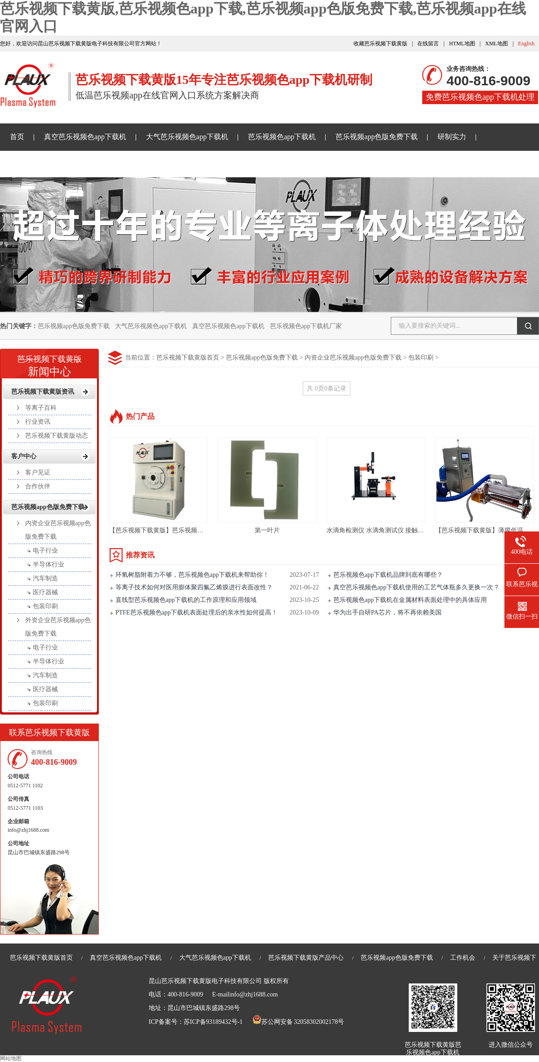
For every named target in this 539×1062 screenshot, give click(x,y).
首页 (17, 136)
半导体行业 (48, 564)
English (526, 43)
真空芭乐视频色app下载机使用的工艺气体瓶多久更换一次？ (416, 587)
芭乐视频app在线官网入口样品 (150, 163)
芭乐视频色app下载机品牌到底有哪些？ (388, 574)
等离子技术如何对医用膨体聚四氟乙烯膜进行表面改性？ (194, 587)
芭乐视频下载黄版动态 (56, 435)
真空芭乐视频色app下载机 (85, 136)
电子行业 (45, 550)
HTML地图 (462, 43)
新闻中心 (49, 363)
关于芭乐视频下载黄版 (254, 163)
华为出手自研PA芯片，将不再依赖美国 (387, 612)
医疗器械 (45, 592)
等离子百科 (41, 407)
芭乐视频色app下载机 (282, 136)
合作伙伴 (37, 486)
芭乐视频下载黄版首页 (187, 357)
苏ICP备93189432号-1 (213, 1021)
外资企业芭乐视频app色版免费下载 (58, 627)
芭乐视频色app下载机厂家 (306, 326)
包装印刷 (420, 357)
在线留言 (428, 43)
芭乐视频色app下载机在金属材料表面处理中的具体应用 (410, 600)
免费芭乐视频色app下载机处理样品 (480, 98)
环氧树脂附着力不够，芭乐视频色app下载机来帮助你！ (192, 574)
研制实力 (451, 136)
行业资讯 (37, 421)
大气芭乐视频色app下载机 (187, 136)
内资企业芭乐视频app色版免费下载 (353, 357)
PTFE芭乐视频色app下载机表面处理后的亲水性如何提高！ (196, 612)
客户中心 (23, 456)
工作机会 (462, 957)
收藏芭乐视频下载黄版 (380, 43)
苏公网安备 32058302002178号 (298, 1021)
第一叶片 (267, 530)
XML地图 (496, 43)
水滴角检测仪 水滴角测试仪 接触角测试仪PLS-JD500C (402, 530)
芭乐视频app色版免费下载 (377, 136)
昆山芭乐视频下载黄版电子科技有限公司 (205, 981)
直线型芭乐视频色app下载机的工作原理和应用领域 (185, 600)
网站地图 (11, 1058)
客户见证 (37, 472)
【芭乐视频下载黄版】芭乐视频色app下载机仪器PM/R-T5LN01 (196, 530)
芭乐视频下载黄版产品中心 (306, 957)
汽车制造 (45, 578)
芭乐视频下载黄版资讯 (46, 163)
